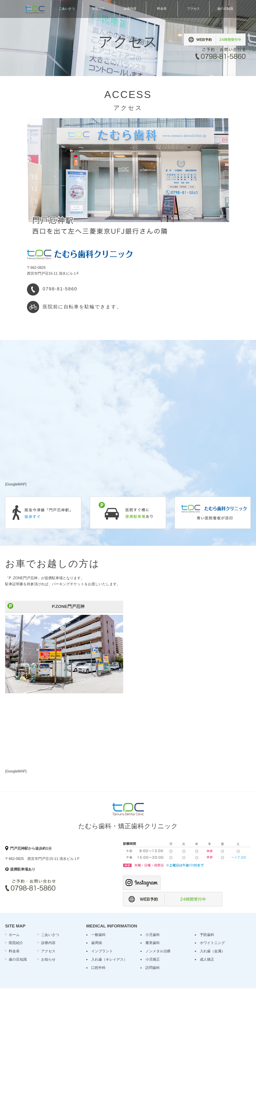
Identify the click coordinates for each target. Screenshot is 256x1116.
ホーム (14, 935)
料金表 (14, 951)
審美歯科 (152, 943)
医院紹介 (16, 943)
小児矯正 (152, 959)
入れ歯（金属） (212, 951)
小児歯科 (152, 935)
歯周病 (96, 943)
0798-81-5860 (60, 288)
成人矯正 (207, 959)
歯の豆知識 (18, 959)
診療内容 (48, 943)
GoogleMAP (15, 484)
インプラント (102, 951)
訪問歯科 (152, 968)
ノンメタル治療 (158, 951)
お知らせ (48, 959)
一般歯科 (98, 935)
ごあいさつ (50, 935)
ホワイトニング (212, 943)
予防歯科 (207, 935)
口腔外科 (98, 968)
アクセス (48, 951)
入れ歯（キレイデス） (109, 959)
